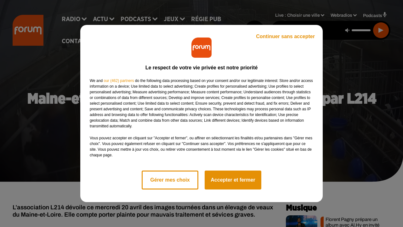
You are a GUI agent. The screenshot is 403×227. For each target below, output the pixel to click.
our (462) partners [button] (119, 81)
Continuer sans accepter (285, 36)
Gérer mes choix (170, 180)
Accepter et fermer (233, 180)
